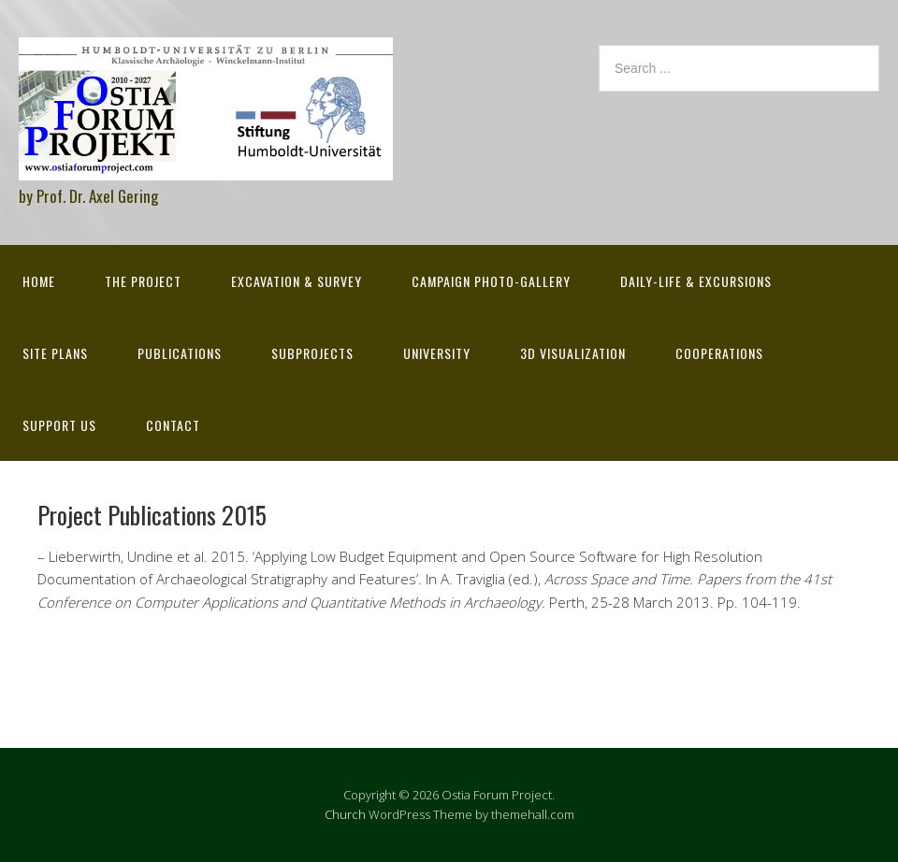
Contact (173, 425)
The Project (143, 281)
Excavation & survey (296, 281)
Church (345, 814)
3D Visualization (573, 353)
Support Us (59, 425)
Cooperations (719, 353)
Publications (180, 353)
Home (38, 281)
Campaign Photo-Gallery (491, 281)
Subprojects (312, 353)
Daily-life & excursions (696, 281)
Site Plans (55, 353)
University (437, 353)
